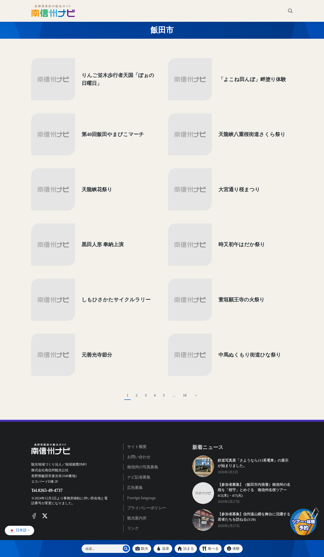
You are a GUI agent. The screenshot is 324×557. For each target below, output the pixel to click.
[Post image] (49, 76)
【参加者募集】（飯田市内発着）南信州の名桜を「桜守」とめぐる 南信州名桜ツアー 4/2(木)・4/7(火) (254, 450)
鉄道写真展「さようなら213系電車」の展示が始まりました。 (253, 423)
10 (184, 355)
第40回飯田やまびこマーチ (106, 124)
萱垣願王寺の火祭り (235, 270)
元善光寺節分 (90, 318)
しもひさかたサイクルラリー (109, 270)
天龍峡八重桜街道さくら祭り (245, 124)
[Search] (126, 548)
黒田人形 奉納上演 (96, 221)
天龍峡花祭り (90, 173)
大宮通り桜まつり (232, 173)
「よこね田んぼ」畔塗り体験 (245, 76)
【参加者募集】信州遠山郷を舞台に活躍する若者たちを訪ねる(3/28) (254, 477)
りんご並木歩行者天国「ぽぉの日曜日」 (114, 76)
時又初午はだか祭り (235, 221)
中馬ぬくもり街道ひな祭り (243, 318)
